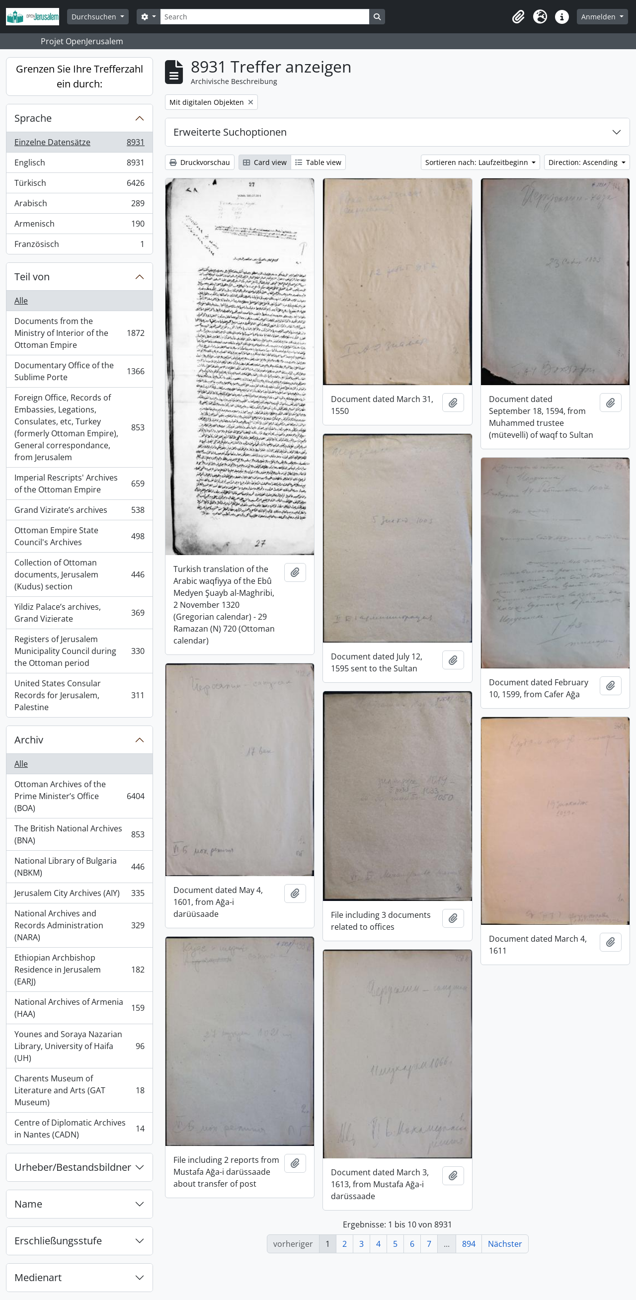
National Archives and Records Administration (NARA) (79, 925)
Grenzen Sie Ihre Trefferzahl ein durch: (79, 76)
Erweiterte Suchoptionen (230, 132)
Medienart (38, 1277)
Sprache (33, 118)
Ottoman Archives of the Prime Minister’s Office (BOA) (79, 796)
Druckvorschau (199, 162)
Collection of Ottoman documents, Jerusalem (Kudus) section (79, 574)
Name (28, 1204)
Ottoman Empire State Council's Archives (79, 536)
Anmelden (599, 16)
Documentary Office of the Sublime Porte (79, 371)
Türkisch (79, 185)
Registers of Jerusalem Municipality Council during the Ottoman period (79, 651)
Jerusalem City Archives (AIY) (79, 895)
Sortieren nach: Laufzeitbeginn (477, 162)
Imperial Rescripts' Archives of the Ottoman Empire (79, 483)
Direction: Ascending (584, 162)
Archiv (28, 739)
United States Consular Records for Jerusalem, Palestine (79, 695)
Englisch (79, 165)
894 (469, 1243)
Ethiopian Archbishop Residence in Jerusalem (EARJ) (79, 969)
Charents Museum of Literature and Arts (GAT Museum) (79, 1090)
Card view (265, 162)
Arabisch (79, 205)
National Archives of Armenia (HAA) (79, 1007)
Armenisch (79, 226)
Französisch (79, 246)
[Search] (265, 16)
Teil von (32, 276)
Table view (318, 162)
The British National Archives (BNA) (79, 834)
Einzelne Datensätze (79, 144)
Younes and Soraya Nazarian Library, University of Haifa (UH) (79, 1046)
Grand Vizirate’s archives (79, 512)
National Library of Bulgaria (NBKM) (79, 866)
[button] (518, 17)
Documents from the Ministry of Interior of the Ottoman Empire (79, 333)
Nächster (505, 1243)
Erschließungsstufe (58, 1240)
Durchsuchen (95, 16)
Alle (21, 300)
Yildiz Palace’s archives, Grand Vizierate (79, 612)
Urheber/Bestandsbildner (72, 1167)
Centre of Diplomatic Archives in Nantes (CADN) (79, 1128)
